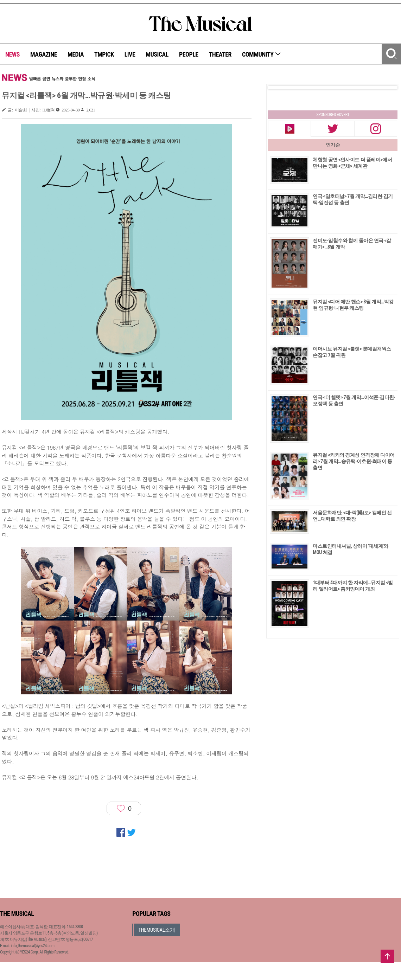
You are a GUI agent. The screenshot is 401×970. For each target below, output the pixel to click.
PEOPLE (188, 54)
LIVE (130, 54)
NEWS (12, 54)
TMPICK (104, 54)
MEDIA (76, 54)
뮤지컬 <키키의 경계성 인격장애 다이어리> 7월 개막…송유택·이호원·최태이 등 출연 (354, 461)
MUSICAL (157, 54)
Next (386, 87)
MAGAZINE (43, 54)
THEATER (220, 54)
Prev (279, 87)
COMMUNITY (261, 54)
